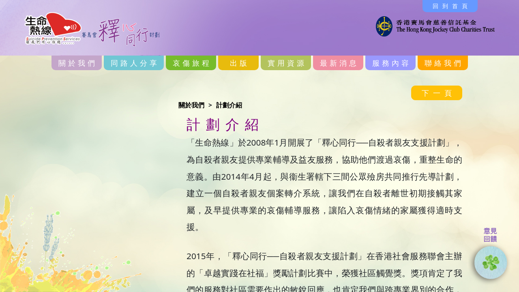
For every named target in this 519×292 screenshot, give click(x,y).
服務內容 (391, 63)
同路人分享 (135, 63)
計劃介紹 (229, 105)
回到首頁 (452, 6)
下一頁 (439, 93)
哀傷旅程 (192, 63)
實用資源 (287, 63)
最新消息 (339, 63)
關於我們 (77, 63)
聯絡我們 (444, 63)
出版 (239, 63)
